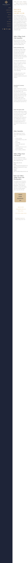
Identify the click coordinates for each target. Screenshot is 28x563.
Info (10, 19)
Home (9, 7)
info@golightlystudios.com (21, 209)
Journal (9, 23)
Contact (9, 26)
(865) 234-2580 (21, 207)
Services (9, 12)
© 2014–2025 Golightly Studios (20, 213)
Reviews (9, 21)
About (9, 14)
